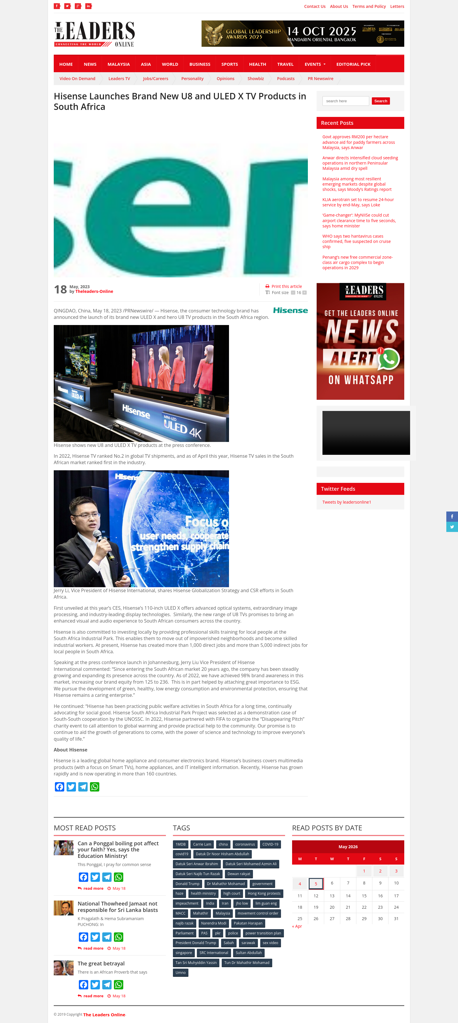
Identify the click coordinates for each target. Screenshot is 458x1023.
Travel (285, 64)
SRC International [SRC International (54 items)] (259, 950)
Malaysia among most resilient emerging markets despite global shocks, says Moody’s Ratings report (356, 184)
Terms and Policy (369, 6)
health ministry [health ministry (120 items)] (204, 892)
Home (66, 64)
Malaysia (118, 64)
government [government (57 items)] (263, 882)
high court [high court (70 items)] (232, 892)
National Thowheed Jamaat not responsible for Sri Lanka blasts (117, 906)
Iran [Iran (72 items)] (266, 902)
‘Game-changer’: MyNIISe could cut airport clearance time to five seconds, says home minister (358, 220)
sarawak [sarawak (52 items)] (182, 950)
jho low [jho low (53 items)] (182, 911)
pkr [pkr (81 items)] (255, 931)
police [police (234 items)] (270, 931)
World (170, 64)
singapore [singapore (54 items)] (229, 950)
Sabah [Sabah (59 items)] (272, 940)
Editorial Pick (353, 64)
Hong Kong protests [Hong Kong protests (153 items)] (192, 902)
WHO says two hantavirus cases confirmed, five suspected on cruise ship (356, 241)
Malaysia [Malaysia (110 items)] (273, 911)
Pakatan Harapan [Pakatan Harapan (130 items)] (190, 931)
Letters (397, 6)
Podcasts (286, 78)
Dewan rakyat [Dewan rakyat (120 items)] (239, 873)
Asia (146, 64)
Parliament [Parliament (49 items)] (221, 931)
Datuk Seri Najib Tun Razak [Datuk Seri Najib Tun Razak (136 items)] (198, 873)
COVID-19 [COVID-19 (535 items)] (272, 844)
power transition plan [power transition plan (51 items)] (193, 940)
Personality (192, 78)
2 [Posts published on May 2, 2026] (380, 870)
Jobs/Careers (155, 78)
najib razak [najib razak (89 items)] (233, 921)
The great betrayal (101, 963)
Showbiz (256, 78)
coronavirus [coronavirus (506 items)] (246, 844)
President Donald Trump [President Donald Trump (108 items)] (239, 940)
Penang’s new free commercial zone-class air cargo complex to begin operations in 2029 (357, 262)
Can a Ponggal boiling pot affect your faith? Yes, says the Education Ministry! (121, 849)
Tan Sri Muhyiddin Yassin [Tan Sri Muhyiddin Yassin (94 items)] (230, 960)
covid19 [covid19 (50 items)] (182, 853)
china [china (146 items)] (224, 844)
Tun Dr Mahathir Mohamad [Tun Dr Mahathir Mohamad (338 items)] (198, 969)
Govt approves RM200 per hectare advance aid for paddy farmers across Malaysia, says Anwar (358, 142)
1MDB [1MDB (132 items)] (181, 844)
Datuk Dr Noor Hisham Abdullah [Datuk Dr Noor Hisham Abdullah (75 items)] (223, 853)
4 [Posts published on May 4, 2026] (300, 881)
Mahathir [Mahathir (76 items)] (250, 911)
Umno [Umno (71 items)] (233, 969)
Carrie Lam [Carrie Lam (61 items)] (203, 844)
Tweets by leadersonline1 (346, 502)
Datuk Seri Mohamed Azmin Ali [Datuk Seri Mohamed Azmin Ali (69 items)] (251, 863)
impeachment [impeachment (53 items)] (227, 902)
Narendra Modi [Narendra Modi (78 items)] (262, 921)
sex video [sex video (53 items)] (205, 950)
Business (199, 64)
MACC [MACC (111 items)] (230, 911)
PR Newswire (321, 78)
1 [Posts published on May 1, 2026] (364, 870)
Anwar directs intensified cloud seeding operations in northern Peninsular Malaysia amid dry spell (359, 163)
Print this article (283, 286)
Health (257, 64)
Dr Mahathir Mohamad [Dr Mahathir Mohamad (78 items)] (226, 882)
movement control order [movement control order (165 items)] (196, 921)
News (90, 64)
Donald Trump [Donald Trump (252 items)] (187, 882)
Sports (229, 64)
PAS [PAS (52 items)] (241, 931)
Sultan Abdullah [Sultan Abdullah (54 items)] (189, 960)
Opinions (226, 78)
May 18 (116, 888)
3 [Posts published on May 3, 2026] (396, 870)
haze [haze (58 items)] (179, 892)
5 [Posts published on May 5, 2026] (316, 881)
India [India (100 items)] (251, 902)
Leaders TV (119, 78)
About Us (339, 6)
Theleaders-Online (94, 291)
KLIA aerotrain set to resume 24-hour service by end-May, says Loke (357, 202)
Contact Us (315, 6)
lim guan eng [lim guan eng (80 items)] (206, 911)
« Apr (297, 923)
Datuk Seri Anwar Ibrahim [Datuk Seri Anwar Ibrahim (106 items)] (197, 863)
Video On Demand (78, 78)
